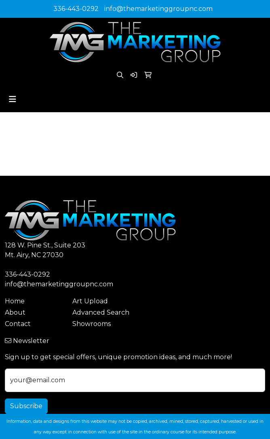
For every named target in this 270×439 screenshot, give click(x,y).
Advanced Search (100, 312)
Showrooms (91, 324)
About (15, 312)
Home (15, 301)
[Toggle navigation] (12, 99)
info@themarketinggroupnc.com (158, 9)
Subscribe (26, 406)
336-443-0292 (76, 9)
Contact (18, 324)
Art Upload (90, 301)
